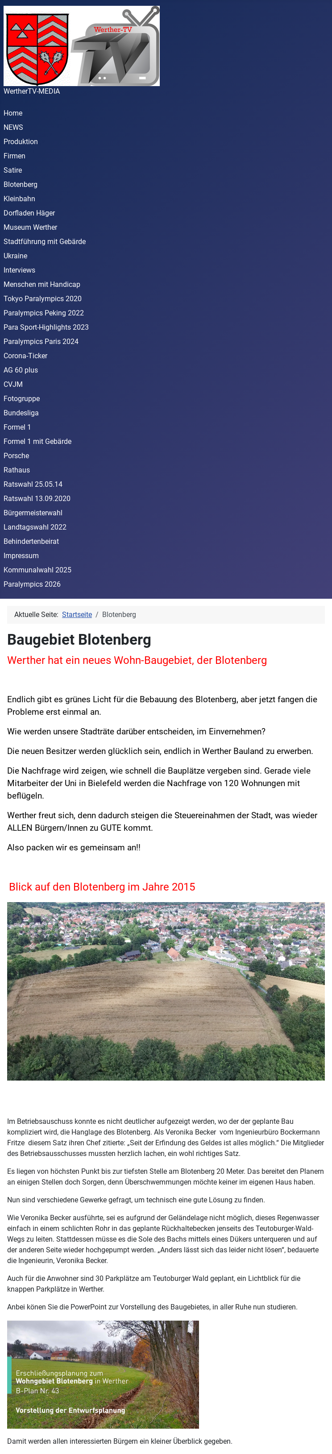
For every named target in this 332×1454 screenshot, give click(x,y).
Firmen (14, 156)
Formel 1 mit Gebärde (37, 441)
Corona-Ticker (25, 356)
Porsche (16, 456)
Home (13, 113)
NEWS (13, 127)
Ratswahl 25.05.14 (33, 484)
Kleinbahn (19, 199)
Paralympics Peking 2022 (44, 313)
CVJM (13, 384)
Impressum (21, 555)
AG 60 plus (21, 370)
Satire (13, 170)
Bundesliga (21, 413)
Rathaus (17, 470)
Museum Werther (30, 227)
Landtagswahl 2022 (35, 527)
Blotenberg (20, 184)
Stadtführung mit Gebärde (45, 241)
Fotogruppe (22, 398)
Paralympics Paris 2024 (41, 341)
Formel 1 (17, 427)
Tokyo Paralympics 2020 (43, 298)
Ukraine (15, 256)
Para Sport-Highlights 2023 (46, 327)
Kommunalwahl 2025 (37, 570)
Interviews (19, 270)
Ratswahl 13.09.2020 (37, 498)
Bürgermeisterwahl (33, 513)
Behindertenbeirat (31, 541)
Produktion (21, 141)
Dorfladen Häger (29, 213)
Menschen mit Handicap (42, 284)
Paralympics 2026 (32, 584)
